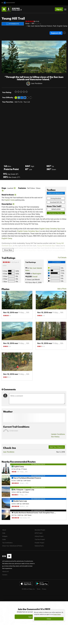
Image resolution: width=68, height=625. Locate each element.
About (4, 530)
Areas (27, 23)
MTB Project (38, 533)
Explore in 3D (56, 33)
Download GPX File (56, 202)
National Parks (39, 546)
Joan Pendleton (36, 83)
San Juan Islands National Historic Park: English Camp (47, 26)
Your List (27, 102)
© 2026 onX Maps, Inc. (28, 589)
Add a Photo (61, 289)
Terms (38, 589)
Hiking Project (39, 536)
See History (55, 437)
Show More (8, 250)
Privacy (44, 589)
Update (58, 434)
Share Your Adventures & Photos (12, 546)
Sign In (59, 9)
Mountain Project (40, 530)
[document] (48, 615)
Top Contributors (7, 543)
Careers (4, 575)
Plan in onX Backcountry (55, 193)
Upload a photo (55, 209)
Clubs (4, 539)
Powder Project (39, 543)
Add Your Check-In (57, 447)
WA (33, 23)
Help (3, 533)
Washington (36, 273)
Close (49, 619)
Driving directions (56, 198)
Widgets (4, 536)
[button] (4, 57)
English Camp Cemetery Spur (50, 229)
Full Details (62, 257)
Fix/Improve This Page (56, 213)
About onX (5, 571)
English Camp (9, 200)
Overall (34, 276)
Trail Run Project (40, 539)
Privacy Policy (57, 614)
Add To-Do (18, 102)
